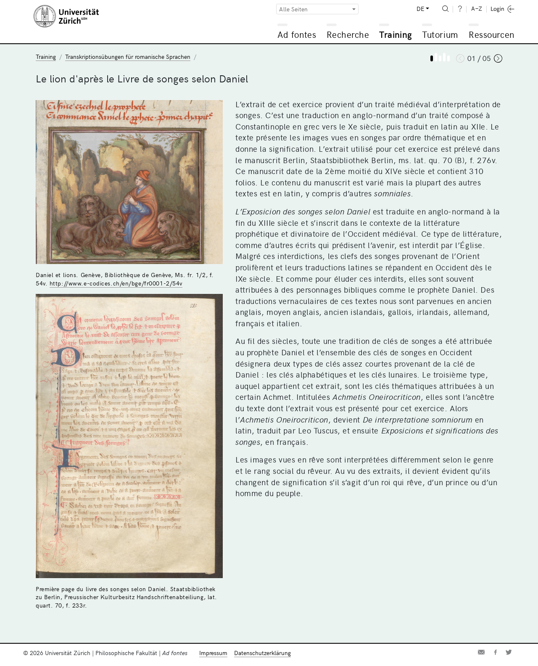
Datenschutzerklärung (262, 653)
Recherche (348, 34)
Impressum (213, 653)
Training (395, 34)
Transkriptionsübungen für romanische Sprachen (127, 57)
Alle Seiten (293, 9)
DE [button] (420, 9)
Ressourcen (491, 34)
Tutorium (440, 34)
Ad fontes (296, 34)
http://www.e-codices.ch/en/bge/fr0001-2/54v (116, 283)
